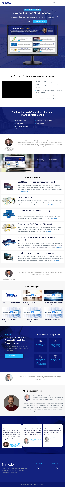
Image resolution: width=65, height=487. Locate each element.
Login (54, 2)
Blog (28, 3)
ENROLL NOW (40, 21)
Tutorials (18, 3)
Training (23, 3)
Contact (32, 3)
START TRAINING (14, 356)
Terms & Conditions (56, 465)
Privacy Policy (54, 467)
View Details (24, 191)
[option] (12, 436)
